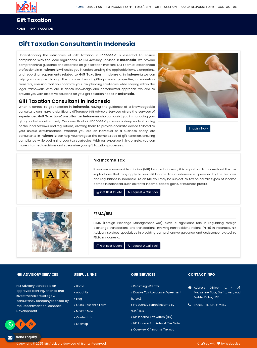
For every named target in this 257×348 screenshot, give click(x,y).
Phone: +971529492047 (210, 305)
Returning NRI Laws (146, 286)
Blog (79, 299)
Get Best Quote (109, 192)
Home (79, 7)
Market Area (84, 311)
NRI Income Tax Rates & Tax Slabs (156, 323)
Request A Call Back (143, 192)
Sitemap (82, 324)
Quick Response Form (197, 7)
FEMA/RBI (143, 7)
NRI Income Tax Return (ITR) (152, 317)
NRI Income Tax (118, 7)
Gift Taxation (166, 7)
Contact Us (227, 7)
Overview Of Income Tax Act (153, 329)
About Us (94, 7)
